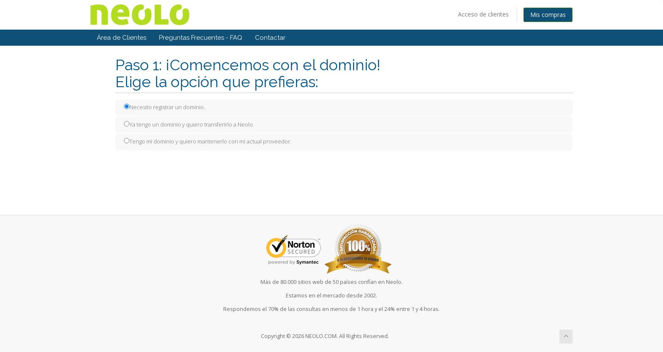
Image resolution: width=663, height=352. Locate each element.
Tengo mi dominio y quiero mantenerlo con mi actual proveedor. (207, 141)
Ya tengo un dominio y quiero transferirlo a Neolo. (189, 124)
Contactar (270, 37)
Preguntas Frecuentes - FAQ (200, 37)
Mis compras (548, 15)
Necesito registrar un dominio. (164, 107)
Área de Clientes (121, 37)
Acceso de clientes (483, 14)
